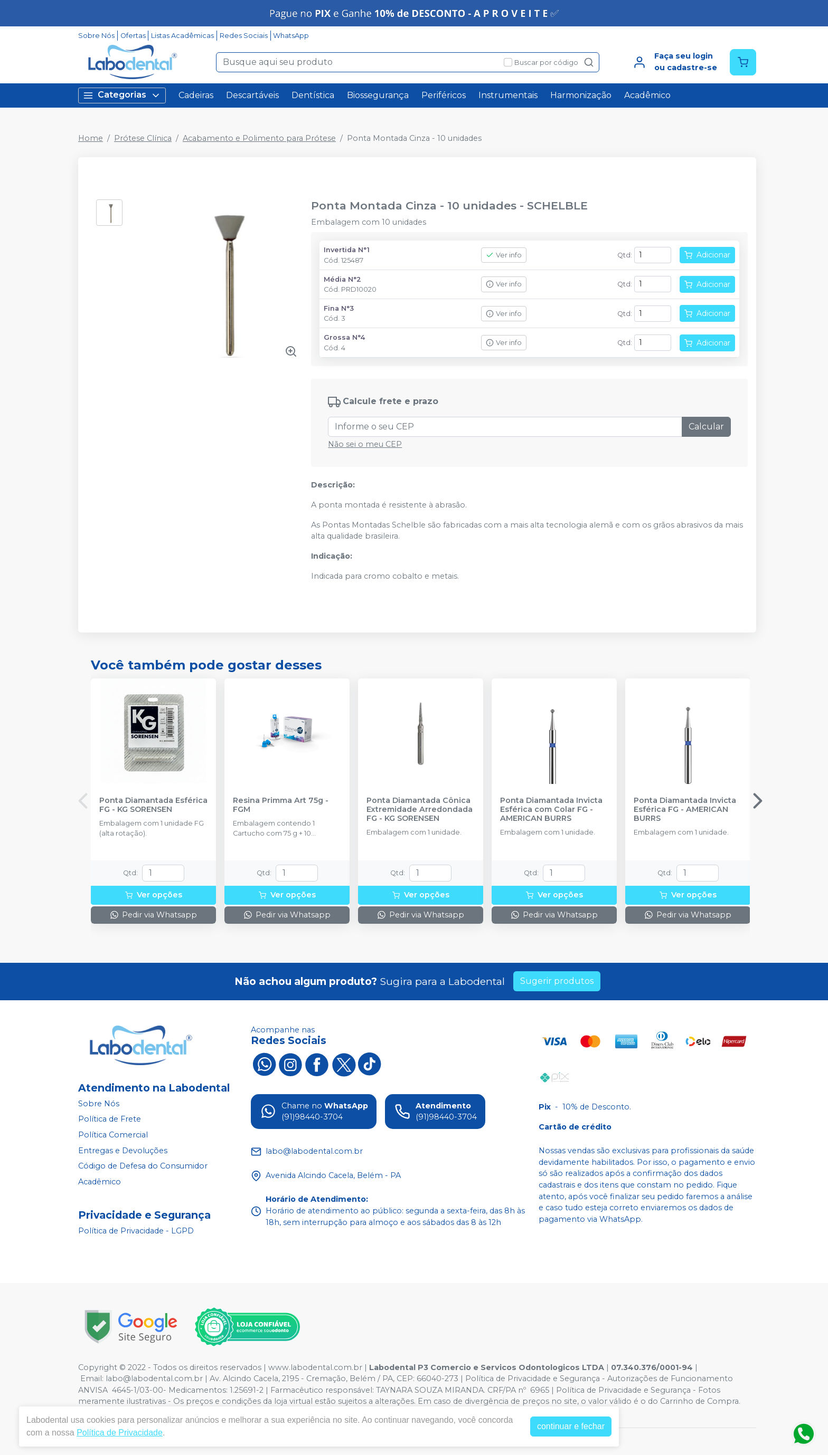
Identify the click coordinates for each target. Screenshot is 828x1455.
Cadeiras (195, 95)
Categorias (122, 95)
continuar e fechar (571, 1426)
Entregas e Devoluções (122, 1150)
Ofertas (133, 36)
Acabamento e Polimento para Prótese (259, 138)
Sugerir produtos (557, 981)
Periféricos (443, 95)
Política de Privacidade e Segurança (532, 1378)
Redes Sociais (244, 36)
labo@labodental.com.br (154, 1378)
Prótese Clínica (143, 138)
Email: (93, 1378)
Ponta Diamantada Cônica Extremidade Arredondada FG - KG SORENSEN (419, 810)
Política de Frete (109, 1119)
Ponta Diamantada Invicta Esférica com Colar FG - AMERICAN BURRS (551, 810)
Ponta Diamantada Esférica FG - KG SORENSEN (153, 805)
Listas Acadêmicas (182, 36)
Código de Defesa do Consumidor (143, 1166)
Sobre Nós (96, 36)
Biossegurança (378, 95)
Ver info (504, 255)
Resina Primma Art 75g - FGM (280, 805)
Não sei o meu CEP (365, 444)
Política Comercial (113, 1135)
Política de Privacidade (120, 1432)
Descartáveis (252, 95)
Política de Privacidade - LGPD (136, 1231)
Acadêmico (647, 95)
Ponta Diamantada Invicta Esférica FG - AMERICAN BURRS (685, 810)
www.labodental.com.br (315, 1367)
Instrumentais (508, 95)
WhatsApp (291, 36)
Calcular (706, 427)
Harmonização (580, 95)
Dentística (312, 95)
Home (90, 138)
